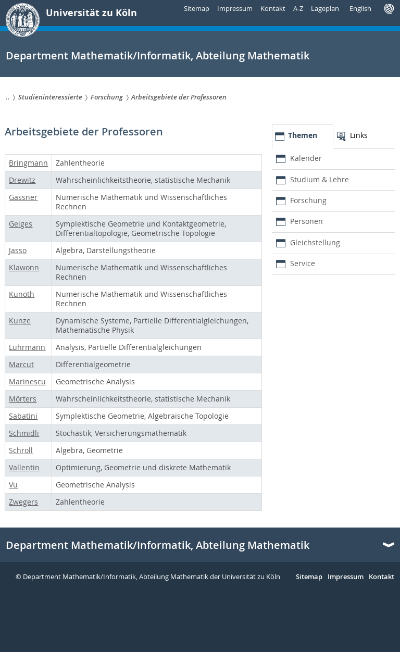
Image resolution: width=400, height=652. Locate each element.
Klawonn (24, 267)
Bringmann (28, 163)
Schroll (21, 450)
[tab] (302, 136)
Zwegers (23, 502)
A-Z (298, 8)
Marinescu (27, 381)
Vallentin (24, 467)
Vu (13, 485)
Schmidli (24, 433)
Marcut (21, 364)
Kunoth (21, 294)
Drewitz (22, 180)
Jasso (18, 250)
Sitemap (196, 8)
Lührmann (27, 347)
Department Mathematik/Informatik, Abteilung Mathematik (157, 545)
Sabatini (23, 416)
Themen (302, 135)
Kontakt (272, 8)
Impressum (235, 8)
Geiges (20, 224)
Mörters (22, 399)
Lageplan (325, 8)
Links (359, 135)
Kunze (20, 320)
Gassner (23, 197)
